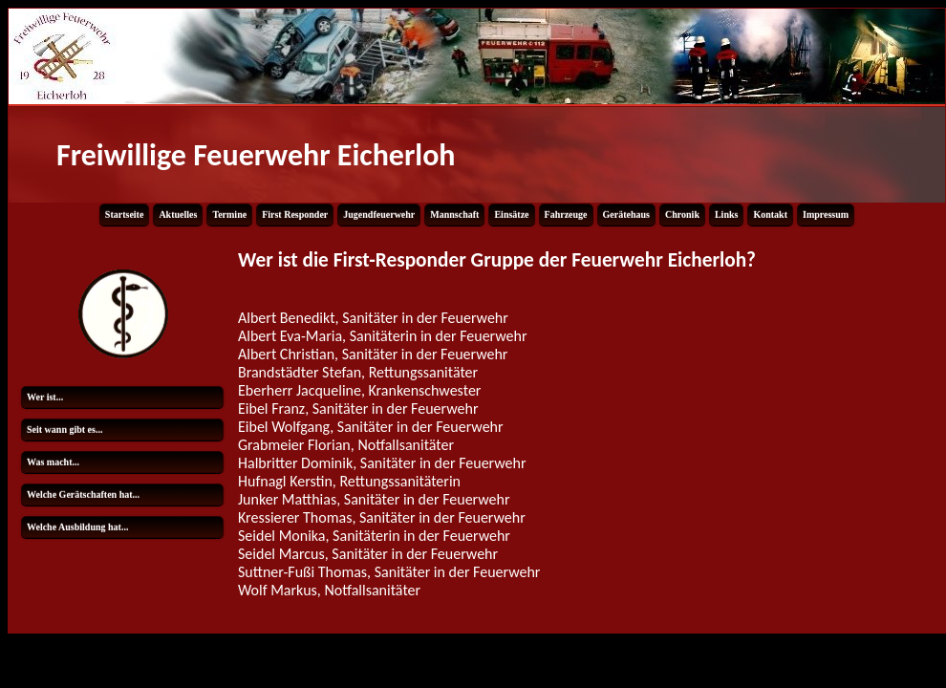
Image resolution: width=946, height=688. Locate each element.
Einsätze (511, 214)
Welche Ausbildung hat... (77, 527)
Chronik (682, 214)
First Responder (295, 214)
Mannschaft (454, 214)
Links (726, 214)
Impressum (826, 214)
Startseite (124, 214)
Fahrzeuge (566, 214)
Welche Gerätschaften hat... (83, 494)
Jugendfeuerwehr (379, 214)
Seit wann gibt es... (64, 429)
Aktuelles (178, 214)
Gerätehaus (626, 214)
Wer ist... (45, 397)
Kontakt (770, 214)
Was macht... (53, 462)
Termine (229, 214)
